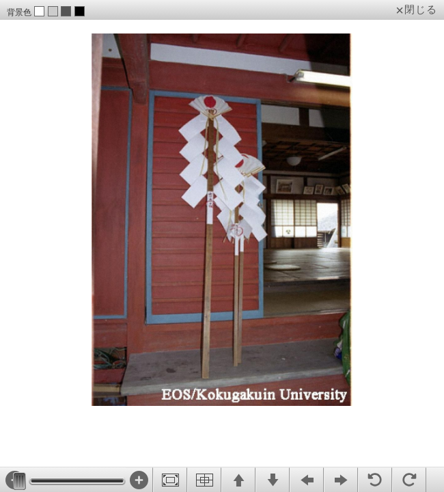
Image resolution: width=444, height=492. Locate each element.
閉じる (420, 9)
